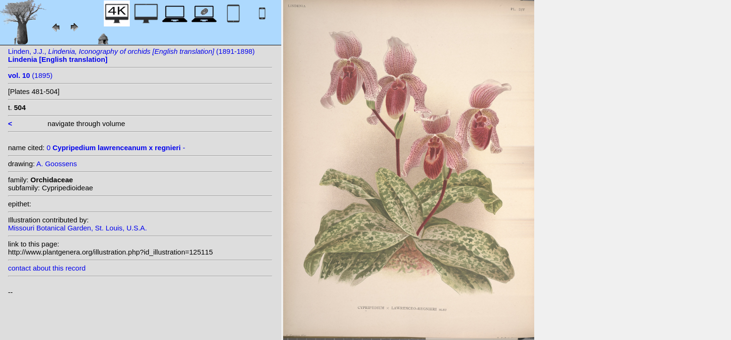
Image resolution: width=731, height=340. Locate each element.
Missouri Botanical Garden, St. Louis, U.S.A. (77, 228)
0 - (116, 148)
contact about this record (46, 268)
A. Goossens (56, 164)
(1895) (30, 75)
